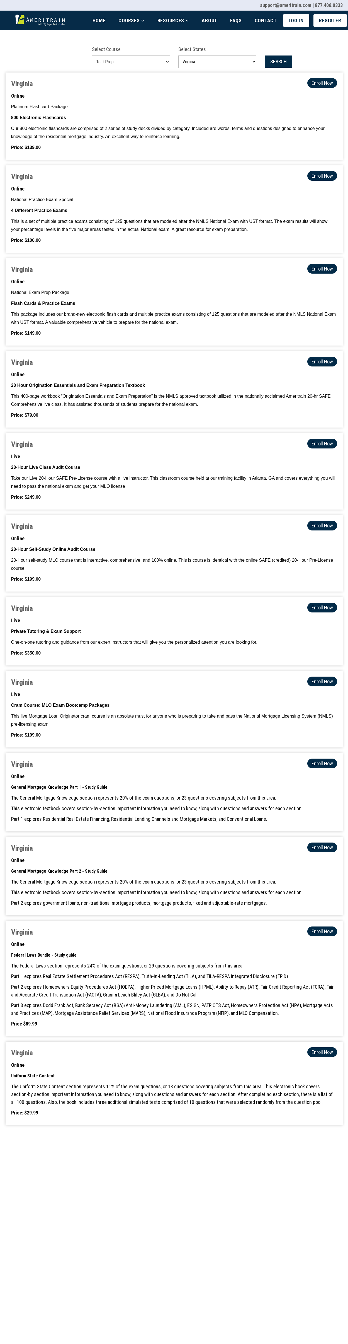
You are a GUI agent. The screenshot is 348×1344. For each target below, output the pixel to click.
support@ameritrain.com (285, 5)
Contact (266, 20)
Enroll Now (322, 83)
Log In (296, 20)
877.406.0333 (329, 5)
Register (330, 20)
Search (278, 61)
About (209, 20)
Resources (173, 20)
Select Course (106, 49)
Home (99, 20)
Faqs (236, 20)
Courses (131, 20)
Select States (192, 49)
